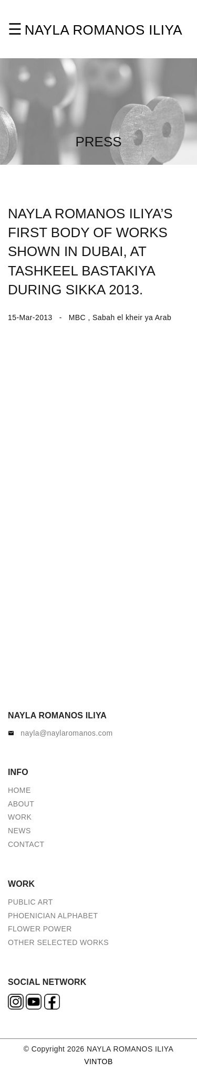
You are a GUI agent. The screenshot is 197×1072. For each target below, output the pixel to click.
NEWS (19, 830)
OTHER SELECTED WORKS (58, 942)
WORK (20, 817)
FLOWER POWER (40, 929)
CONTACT (26, 844)
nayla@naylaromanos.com (66, 733)
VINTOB (98, 1061)
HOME (19, 790)
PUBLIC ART (30, 902)
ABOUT (21, 804)
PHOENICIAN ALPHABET (53, 915)
